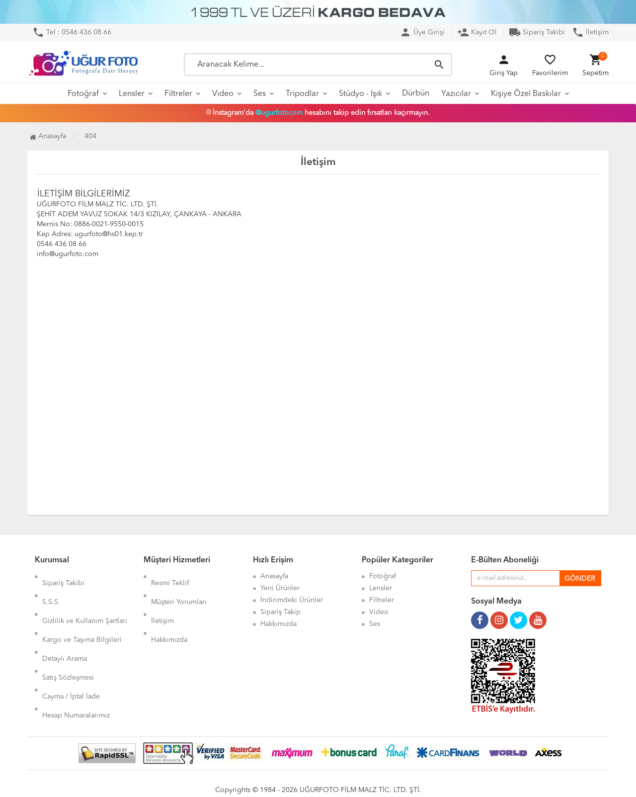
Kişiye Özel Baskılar (526, 94)
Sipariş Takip (280, 612)
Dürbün (415, 93)
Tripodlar (302, 94)
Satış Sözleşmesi (68, 635)
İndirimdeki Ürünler (291, 600)
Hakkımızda (169, 612)
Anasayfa (48, 136)
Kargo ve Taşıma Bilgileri (82, 612)
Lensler (132, 94)
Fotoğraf (83, 94)
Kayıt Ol (476, 32)
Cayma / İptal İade (71, 647)
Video (223, 94)
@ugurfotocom (279, 112)
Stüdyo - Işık (360, 94)
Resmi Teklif (170, 576)
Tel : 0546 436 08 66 (71, 32)
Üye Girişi (422, 32)
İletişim (590, 32)
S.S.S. (51, 588)
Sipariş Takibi (537, 32)
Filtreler (178, 94)
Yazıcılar (456, 94)
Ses (259, 94)
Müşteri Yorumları (179, 588)
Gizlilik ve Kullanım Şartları (84, 600)
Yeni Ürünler (280, 588)
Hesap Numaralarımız (76, 659)
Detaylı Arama (64, 623)
